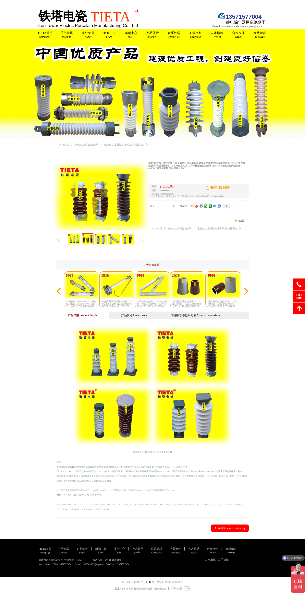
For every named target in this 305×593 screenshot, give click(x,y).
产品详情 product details (82, 315)
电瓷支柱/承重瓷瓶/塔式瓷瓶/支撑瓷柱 (124, 144)
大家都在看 (152, 264)
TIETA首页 (63, 144)
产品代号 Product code (134, 315)
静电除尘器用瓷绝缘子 (86, 144)
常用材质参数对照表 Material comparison (195, 315)
